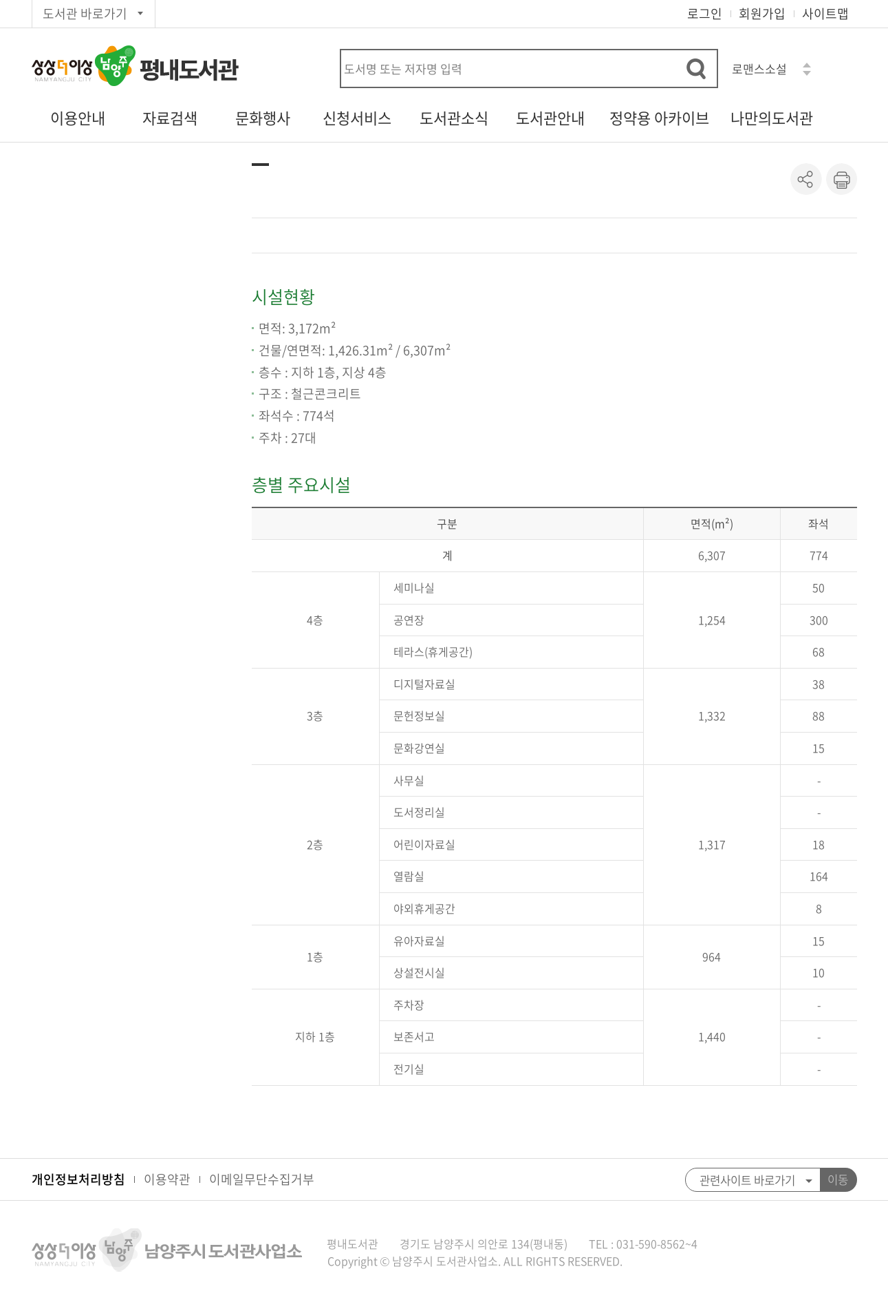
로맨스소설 (759, 68)
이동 (837, 1179)
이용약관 (167, 1179)
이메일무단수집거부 (261, 1179)
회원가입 (762, 13)
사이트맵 (825, 13)
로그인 (704, 13)
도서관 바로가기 (85, 13)
